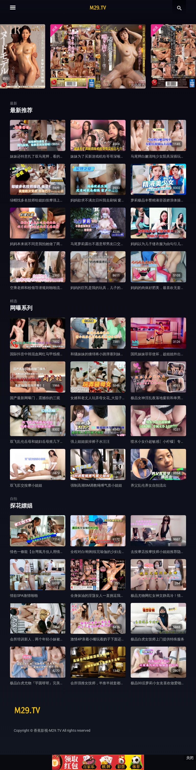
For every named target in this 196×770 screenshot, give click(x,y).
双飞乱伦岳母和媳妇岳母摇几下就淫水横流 (44, 441)
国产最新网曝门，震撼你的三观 (35, 398)
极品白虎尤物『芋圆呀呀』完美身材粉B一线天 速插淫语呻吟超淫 (61, 683)
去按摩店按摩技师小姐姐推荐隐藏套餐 (161, 552)
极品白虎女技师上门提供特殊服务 (157, 639)
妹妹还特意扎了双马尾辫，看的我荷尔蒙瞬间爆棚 (49, 156)
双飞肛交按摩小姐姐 (26, 485)
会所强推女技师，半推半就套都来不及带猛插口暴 (109, 683)
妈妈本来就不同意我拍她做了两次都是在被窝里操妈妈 (53, 244)
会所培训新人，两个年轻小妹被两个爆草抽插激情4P (51, 639)
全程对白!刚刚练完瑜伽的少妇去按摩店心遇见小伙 (110, 552)
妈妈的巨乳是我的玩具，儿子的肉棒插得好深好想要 (111, 288)
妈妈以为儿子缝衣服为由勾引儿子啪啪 (161, 244)
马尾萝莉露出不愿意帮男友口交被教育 (100, 244)
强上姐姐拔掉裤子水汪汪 (90, 441)
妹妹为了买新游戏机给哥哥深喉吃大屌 (100, 156)
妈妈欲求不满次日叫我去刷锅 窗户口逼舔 (103, 200)
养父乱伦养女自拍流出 (148, 485)
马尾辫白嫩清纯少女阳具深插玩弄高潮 (161, 156)
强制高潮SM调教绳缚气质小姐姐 (96, 485)
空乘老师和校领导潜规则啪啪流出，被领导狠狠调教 (51, 288)
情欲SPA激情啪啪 (24, 596)
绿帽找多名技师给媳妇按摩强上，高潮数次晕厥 (47, 200)
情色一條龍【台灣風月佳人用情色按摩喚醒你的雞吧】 (53, 552)
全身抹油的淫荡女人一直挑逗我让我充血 (102, 596)
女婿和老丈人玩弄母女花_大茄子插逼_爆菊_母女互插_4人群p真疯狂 (123, 398)
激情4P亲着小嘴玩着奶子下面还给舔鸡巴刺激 (106, 639)
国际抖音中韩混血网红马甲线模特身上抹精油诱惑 (49, 354)
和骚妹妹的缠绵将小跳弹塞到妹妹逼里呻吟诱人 (107, 354)
